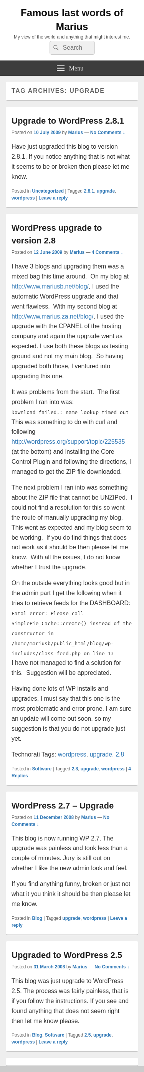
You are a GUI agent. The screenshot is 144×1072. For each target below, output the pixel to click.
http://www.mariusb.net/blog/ (50, 286)
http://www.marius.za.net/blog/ (52, 316)
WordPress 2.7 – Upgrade (63, 805)
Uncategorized (48, 191)
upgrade (106, 191)
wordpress (23, 198)
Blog (37, 918)
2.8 (120, 754)
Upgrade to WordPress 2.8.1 (68, 121)
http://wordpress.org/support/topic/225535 (68, 441)
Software (41, 769)
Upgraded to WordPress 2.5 (67, 955)
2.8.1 (89, 191)
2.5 (87, 1035)
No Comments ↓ (107, 132)
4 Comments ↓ (107, 252)
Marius (75, 132)
